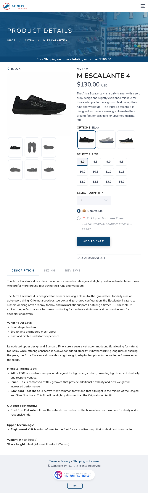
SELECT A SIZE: (88, 154)
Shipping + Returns (86, 461)
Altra (29, 40)
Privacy (65, 461)
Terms (53, 461)
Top (75, 485)
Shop (11, 40)
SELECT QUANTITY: (90, 193)
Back (14, 69)
